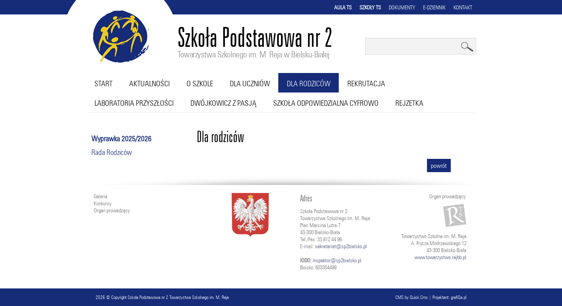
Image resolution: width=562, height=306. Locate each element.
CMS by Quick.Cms (411, 297)
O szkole (200, 83)
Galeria (100, 196)
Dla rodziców (309, 83)
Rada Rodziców (111, 152)
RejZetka (409, 103)
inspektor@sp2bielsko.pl (337, 260)
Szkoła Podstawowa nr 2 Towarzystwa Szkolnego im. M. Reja (178, 297)
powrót (439, 165)
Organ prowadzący (112, 210)
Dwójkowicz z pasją (223, 103)
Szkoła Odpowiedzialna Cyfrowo (326, 103)
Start (103, 83)
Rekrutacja (366, 83)
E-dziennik (434, 7)
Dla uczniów (250, 83)
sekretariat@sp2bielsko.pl (341, 246)
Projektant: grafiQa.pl (449, 297)
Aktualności (149, 83)
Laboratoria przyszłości (134, 103)
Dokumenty (402, 7)
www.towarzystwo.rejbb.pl (440, 257)
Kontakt (463, 7)
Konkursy (102, 203)
